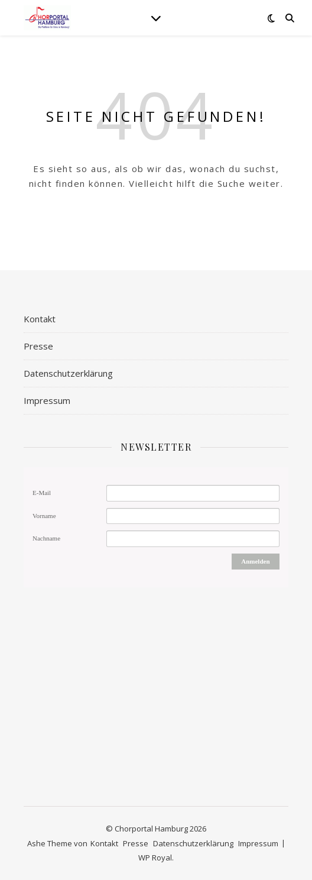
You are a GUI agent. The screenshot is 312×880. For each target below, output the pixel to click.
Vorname (44, 515)
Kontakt (40, 319)
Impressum (47, 400)
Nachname (46, 538)
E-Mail (41, 492)
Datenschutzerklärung (68, 373)
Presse (38, 346)
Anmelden (255, 561)
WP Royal (155, 857)
